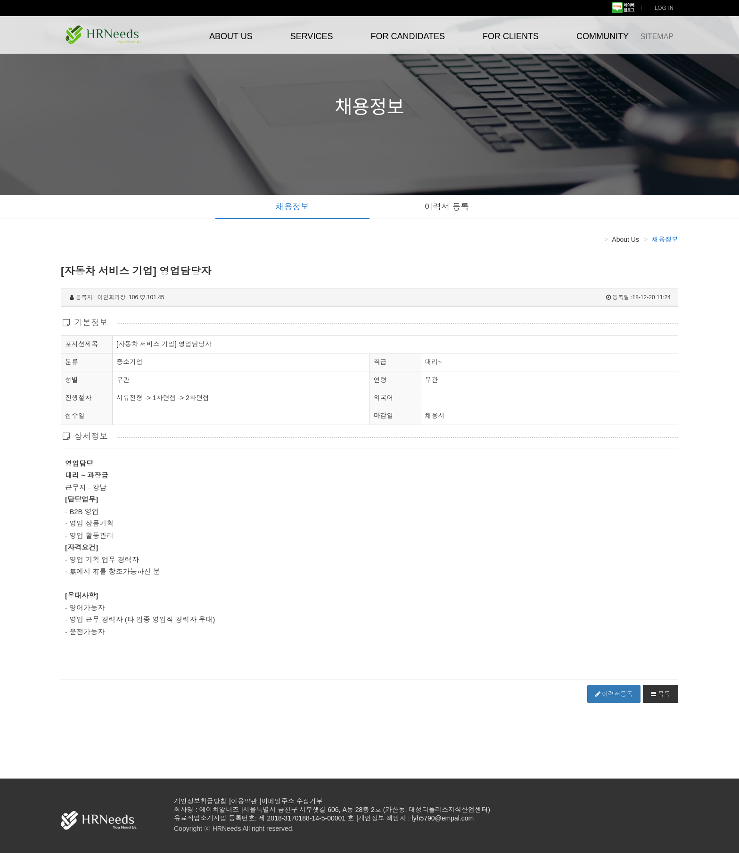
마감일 (383, 415)
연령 (379, 380)
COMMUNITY (602, 36)
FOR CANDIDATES (407, 36)
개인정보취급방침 (200, 801)
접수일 (75, 415)
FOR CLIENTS (511, 36)
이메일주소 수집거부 (292, 801)
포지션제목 (81, 343)
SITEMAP (656, 37)
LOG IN (664, 7)
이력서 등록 (446, 207)
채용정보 (292, 207)
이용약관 (244, 801)
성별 (71, 379)
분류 (71, 361)
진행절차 (78, 397)
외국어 (383, 398)
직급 (379, 362)
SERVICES (311, 36)
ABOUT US (231, 36)
